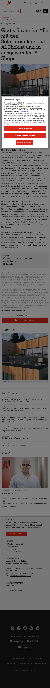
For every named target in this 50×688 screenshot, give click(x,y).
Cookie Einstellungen (24, 142)
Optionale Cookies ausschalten (25, 135)
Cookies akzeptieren (25, 129)
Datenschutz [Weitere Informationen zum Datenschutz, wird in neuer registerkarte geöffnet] (24, 111)
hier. (8, 124)
